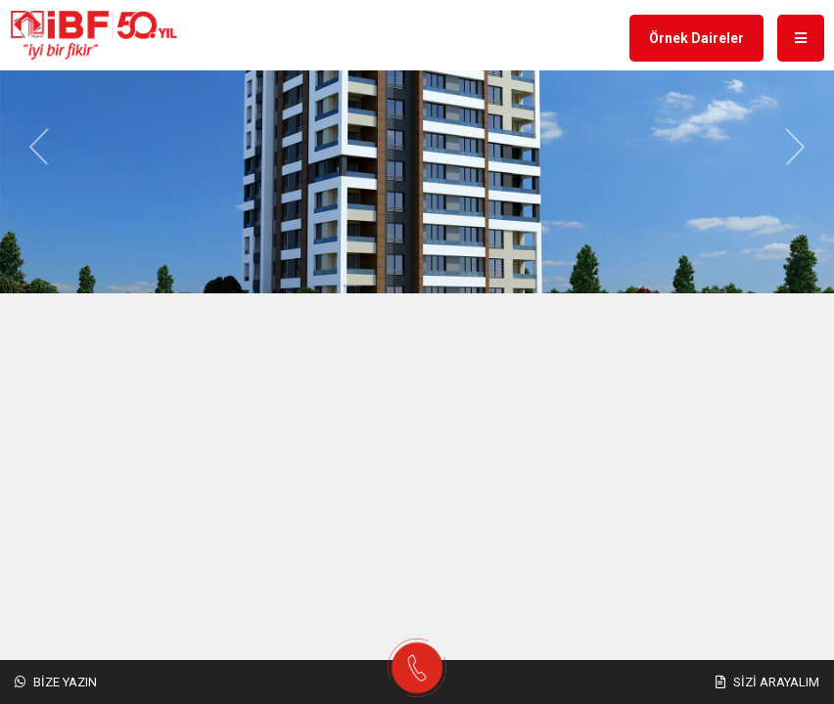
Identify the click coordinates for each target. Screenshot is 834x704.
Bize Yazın (56, 682)
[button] (39, 147)
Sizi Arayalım (767, 682)
